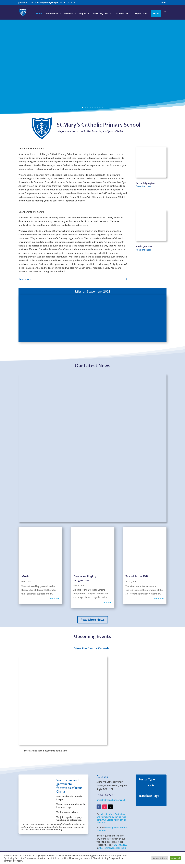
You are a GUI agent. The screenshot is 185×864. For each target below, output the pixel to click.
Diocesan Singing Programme (84, 578)
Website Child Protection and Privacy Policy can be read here (111, 817)
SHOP (156, 13)
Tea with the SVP (136, 576)
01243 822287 (120, 844)
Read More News (93, 620)
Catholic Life (121, 13)
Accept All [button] (175, 858)
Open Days (141, 13)
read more (54, 598)
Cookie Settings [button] (159, 858)
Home (39, 13)
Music (25, 576)
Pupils (82, 13)
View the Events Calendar (92, 648)
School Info (52, 13)
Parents (68, 13)
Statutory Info (100, 13)
